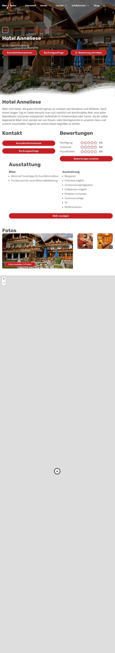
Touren (61, 5)
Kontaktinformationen (19, 52)
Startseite (30, 5)
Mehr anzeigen (61, 215)
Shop (96, 5)
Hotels (45, 5)
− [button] (4, 283)
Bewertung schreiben (88, 52)
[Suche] (104, 5)
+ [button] (4, 279)
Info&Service (80, 5)
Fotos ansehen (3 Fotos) (20, 264)
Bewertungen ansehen (86, 158)
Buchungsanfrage (54, 52)
